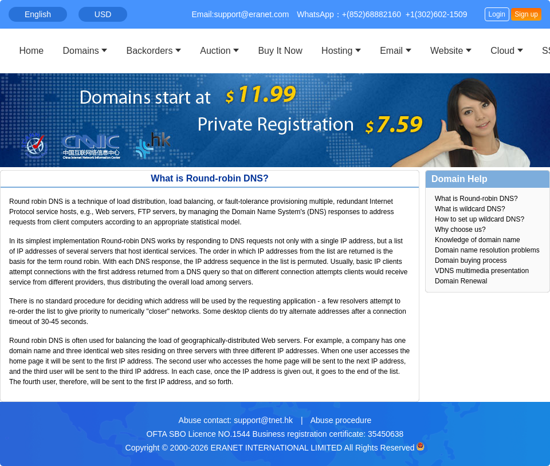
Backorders (150, 51)
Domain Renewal (461, 281)
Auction (215, 51)
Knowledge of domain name (477, 240)
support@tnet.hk (263, 420)
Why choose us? (460, 230)
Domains (81, 51)
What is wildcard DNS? (470, 209)
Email (391, 51)
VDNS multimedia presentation (482, 271)
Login (497, 14)
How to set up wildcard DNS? (479, 219)
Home (31, 51)
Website (446, 51)
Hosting (336, 51)
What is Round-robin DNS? (476, 199)
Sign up (526, 14)
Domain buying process (470, 260)
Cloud (502, 51)
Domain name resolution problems (487, 250)
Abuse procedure (341, 420)
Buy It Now (280, 51)
